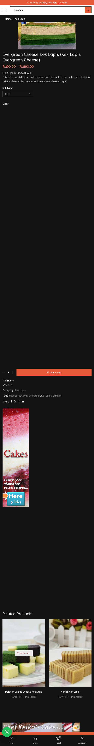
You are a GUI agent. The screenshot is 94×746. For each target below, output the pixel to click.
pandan (57, 395)
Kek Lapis (20, 18)
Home (8, 18)
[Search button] (88, 10)
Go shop (63, 2)
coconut (23, 395)
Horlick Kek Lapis (70, 691)
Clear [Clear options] (5, 103)
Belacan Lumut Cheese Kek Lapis (23, 691)
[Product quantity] (8, 372)
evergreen (34, 395)
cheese (13, 395)
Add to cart (55, 372)
